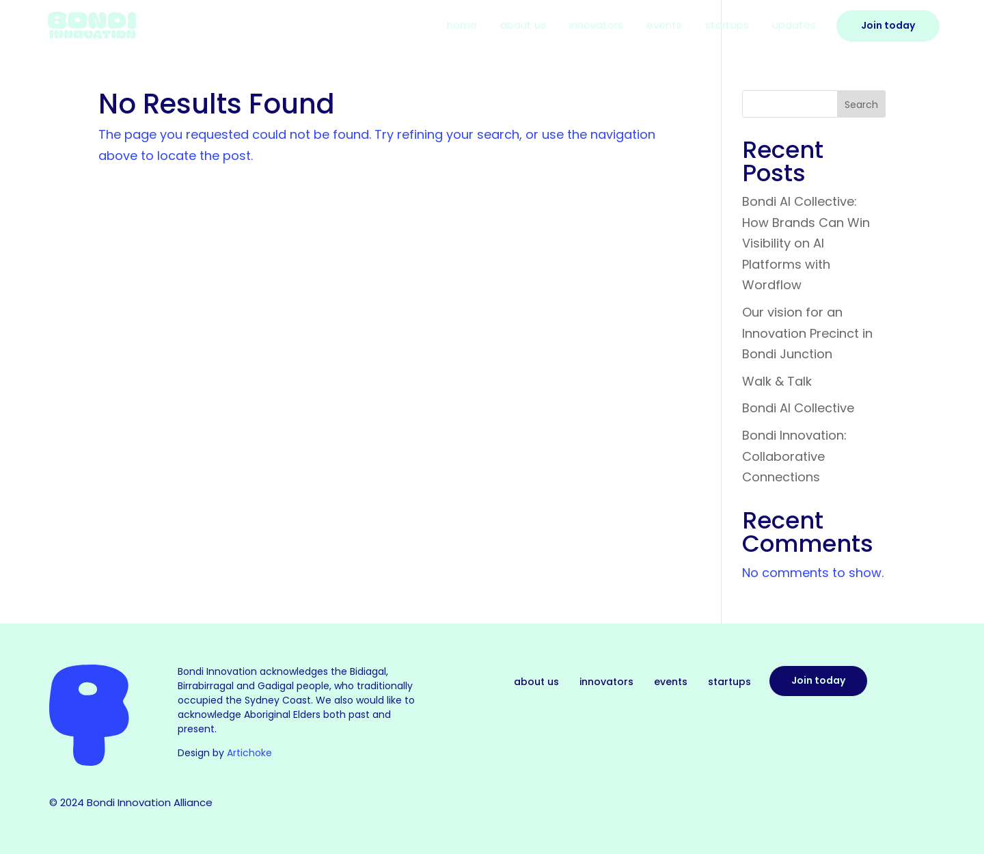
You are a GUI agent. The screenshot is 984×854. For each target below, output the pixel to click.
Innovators (596, 26)
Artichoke (249, 753)
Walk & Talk (777, 381)
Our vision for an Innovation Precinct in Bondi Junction (807, 333)
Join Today (888, 25)
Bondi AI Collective (798, 407)
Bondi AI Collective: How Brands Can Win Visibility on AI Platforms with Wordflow (806, 243)
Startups (727, 26)
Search (861, 104)
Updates (794, 26)
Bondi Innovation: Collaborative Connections (794, 456)
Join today (818, 680)
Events (664, 26)
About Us (523, 26)
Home (462, 26)
